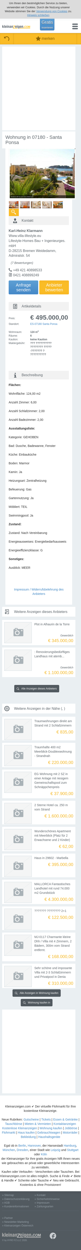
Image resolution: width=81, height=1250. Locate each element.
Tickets (46, 1119)
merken (45, 38)
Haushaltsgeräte (49, 1137)
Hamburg (70, 1145)
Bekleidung (28, 1137)
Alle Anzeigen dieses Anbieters (37, 688)
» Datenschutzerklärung (16, 1199)
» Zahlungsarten (44, 1206)
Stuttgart (72, 1150)
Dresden (22, 1150)
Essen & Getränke (65, 1119)
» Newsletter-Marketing (15, 1221)
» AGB (6, 1202)
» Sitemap (8, 1195)
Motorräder (70, 1132)
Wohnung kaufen (51, 1128)
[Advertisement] (40, 88)
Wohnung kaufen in (36, 1002)
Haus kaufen (26, 1132)
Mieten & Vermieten (38, 1124)
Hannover (34, 1145)
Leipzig (55, 1150)
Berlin (22, 1145)
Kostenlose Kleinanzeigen (19, 1128)
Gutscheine (31, 1119)
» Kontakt (40, 1195)
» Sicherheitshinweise (47, 1199)
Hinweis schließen (38, 15)
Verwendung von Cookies (51, 11)
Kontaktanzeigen (65, 1124)
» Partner (7, 1218)
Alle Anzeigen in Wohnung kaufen (36, 993)
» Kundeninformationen (15, 1206)
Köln (44, 1154)
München (9, 1150)
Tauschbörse (13, 1124)
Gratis (47, 24)
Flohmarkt (8, 1132)
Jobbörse (71, 1128)
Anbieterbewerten (54, 287)
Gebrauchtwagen (48, 1132)
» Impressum (42, 1202)
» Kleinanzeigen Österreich (17, 1225)
